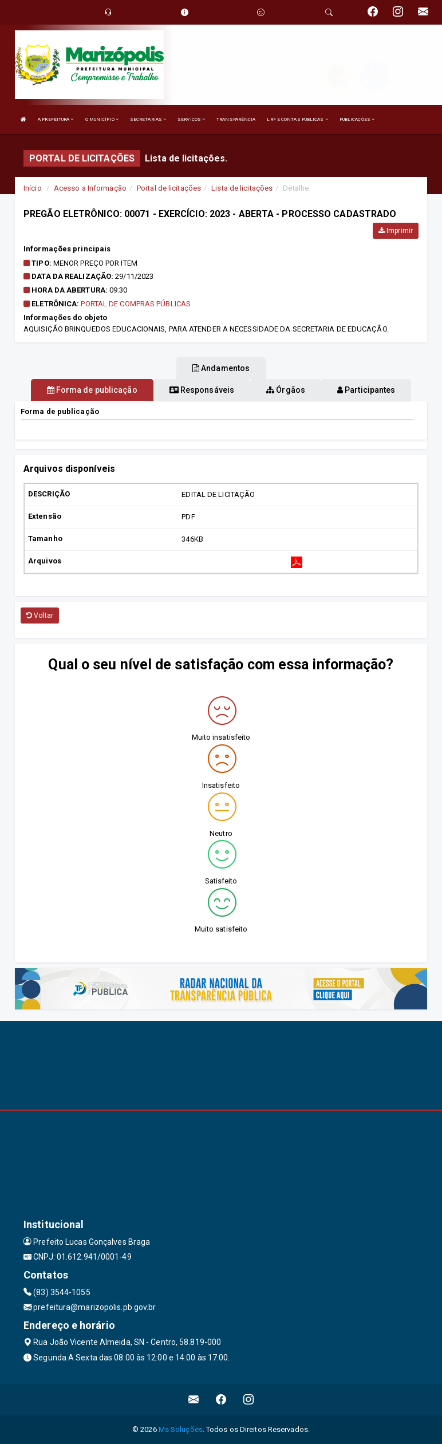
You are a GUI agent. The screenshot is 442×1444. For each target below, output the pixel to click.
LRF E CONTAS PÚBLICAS (297, 119)
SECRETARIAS (148, 119)
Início (32, 188)
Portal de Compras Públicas (136, 303)
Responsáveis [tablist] (201, 389)
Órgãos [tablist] (285, 389)
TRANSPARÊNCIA (235, 119)
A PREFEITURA (55, 119)
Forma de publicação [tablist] (92, 389)
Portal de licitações (169, 188)
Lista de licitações (242, 188)
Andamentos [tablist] (221, 368)
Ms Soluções (181, 1429)
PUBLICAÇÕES (357, 119)
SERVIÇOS (191, 119)
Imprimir (395, 231)
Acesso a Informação (90, 188)
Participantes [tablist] (366, 389)
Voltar (39, 615)
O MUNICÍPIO (102, 119)
